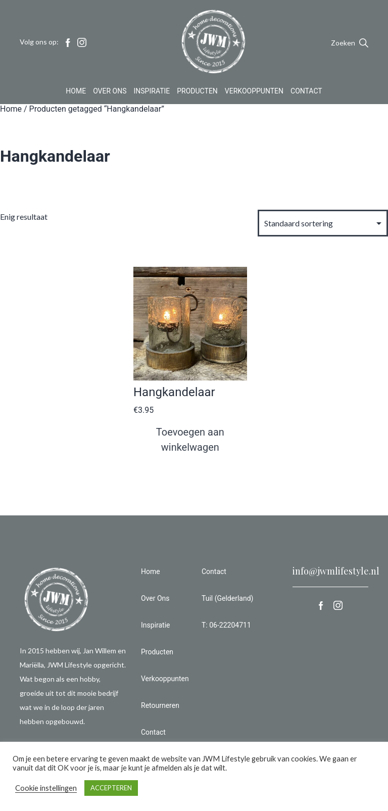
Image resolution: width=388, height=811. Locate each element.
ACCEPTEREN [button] (111, 788)
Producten (197, 93)
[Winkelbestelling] (323, 223)
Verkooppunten (254, 93)
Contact (306, 93)
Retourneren (160, 705)
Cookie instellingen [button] (46, 788)
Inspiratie (152, 93)
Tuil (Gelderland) (227, 598)
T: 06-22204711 (226, 625)
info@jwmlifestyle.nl (336, 571)
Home (76, 93)
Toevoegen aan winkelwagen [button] (190, 439)
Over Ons (109, 93)
